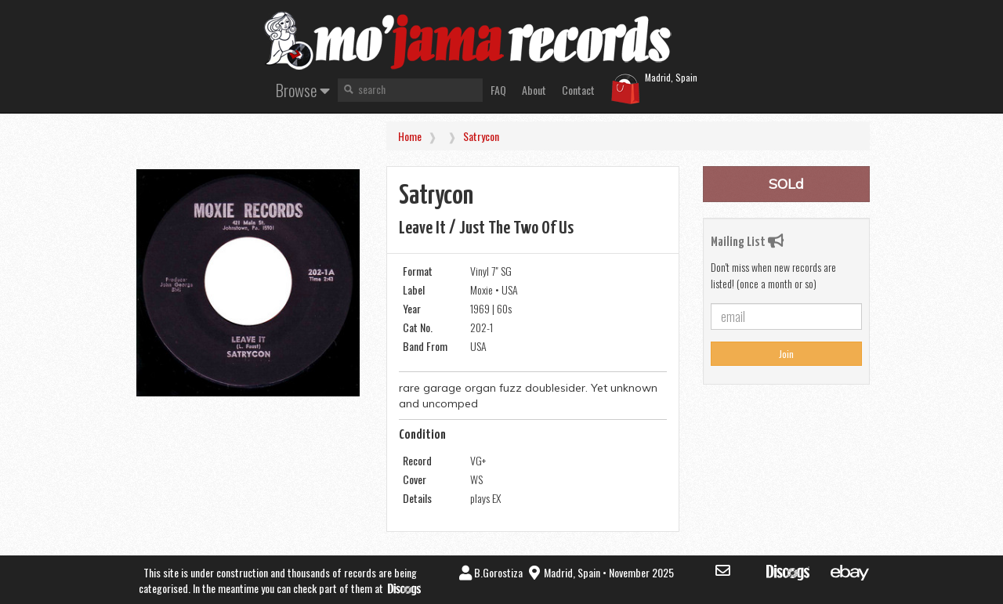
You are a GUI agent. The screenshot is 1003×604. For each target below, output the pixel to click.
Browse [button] (303, 90)
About (534, 89)
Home (410, 136)
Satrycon (481, 136)
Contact (578, 89)
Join (786, 353)
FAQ (498, 89)
